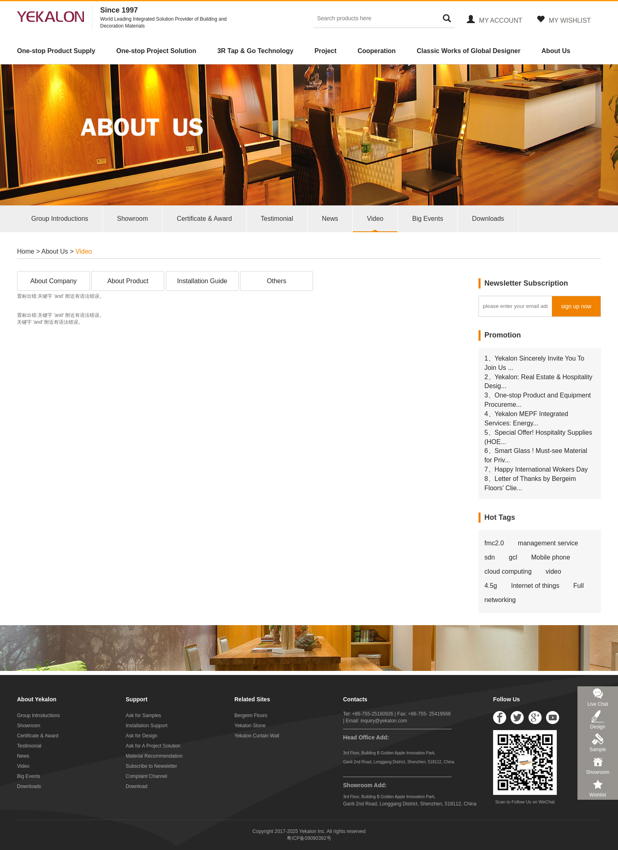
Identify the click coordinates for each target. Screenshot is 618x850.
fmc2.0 (494, 543)
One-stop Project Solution (156, 50)
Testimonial (277, 218)
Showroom (132, 218)
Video (375, 218)
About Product (127, 281)
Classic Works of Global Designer (469, 50)
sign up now (576, 306)
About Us (555, 50)
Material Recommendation (154, 756)
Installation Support (146, 725)
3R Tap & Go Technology (255, 50)
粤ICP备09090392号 (309, 838)
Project (326, 50)
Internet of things (535, 585)
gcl (513, 557)
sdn (490, 557)
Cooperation (377, 50)
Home (25, 251)
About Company (53, 281)
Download (136, 786)
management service (548, 543)
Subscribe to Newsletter (151, 766)
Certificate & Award (204, 218)
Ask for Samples (143, 715)
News (330, 218)
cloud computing (508, 571)
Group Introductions (59, 218)
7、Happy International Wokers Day (536, 469)
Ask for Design (141, 736)
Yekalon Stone (250, 725)
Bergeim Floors (250, 715)
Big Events (427, 218)
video (553, 571)
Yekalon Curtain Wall (256, 736)
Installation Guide (202, 281)
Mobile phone (550, 557)
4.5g (491, 585)
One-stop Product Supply (56, 50)
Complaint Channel (146, 776)
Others (276, 281)
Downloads (488, 218)
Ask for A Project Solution (153, 746)
